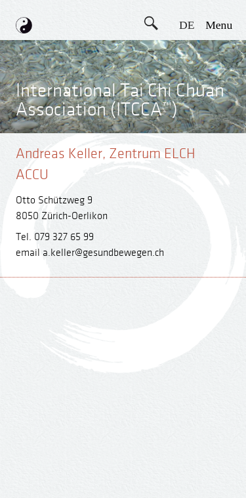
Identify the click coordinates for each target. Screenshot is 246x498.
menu (218, 24)
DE (186, 24)
